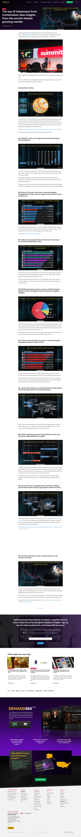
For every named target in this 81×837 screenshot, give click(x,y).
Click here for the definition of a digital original (29, 233)
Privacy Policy (43, 832)
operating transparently (55, 629)
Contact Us (69, 2)
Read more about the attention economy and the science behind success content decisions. (40, 129)
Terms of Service (38, 832)
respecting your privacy (41, 629)
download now (40, 779)
